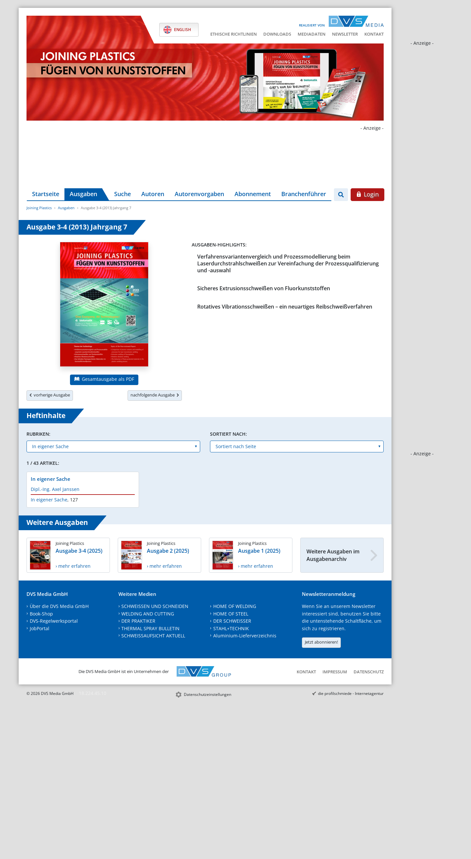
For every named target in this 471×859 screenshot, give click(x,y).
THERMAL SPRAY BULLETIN (150, 628)
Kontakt (374, 34)
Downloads (277, 34)
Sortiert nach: (228, 434)
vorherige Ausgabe (49, 395)
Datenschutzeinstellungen (207, 694)
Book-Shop (41, 614)
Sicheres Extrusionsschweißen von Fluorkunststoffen (263, 288)
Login (367, 194)
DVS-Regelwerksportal (54, 621)
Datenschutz (369, 672)
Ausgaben (83, 194)
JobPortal (39, 628)
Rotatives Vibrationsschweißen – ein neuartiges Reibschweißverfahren (284, 306)
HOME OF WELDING (234, 606)
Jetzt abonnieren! (321, 642)
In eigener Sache (50, 479)
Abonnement (253, 194)
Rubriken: (38, 434)
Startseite (45, 194)
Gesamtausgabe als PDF (104, 379)
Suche (122, 194)
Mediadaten (311, 34)
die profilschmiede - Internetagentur (351, 693)
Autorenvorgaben (199, 194)
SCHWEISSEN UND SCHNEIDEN (154, 606)
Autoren (152, 194)
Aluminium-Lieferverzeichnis (244, 635)
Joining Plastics (39, 207)
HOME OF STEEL (230, 614)
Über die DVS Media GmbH (59, 606)
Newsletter (345, 34)
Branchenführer (303, 194)
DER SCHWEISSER (232, 621)
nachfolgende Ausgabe (155, 395)
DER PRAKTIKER (138, 621)
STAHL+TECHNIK (231, 628)
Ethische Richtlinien (233, 34)
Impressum (335, 672)
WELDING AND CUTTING (147, 614)
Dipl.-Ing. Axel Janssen (55, 489)
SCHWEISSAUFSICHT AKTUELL (153, 635)
